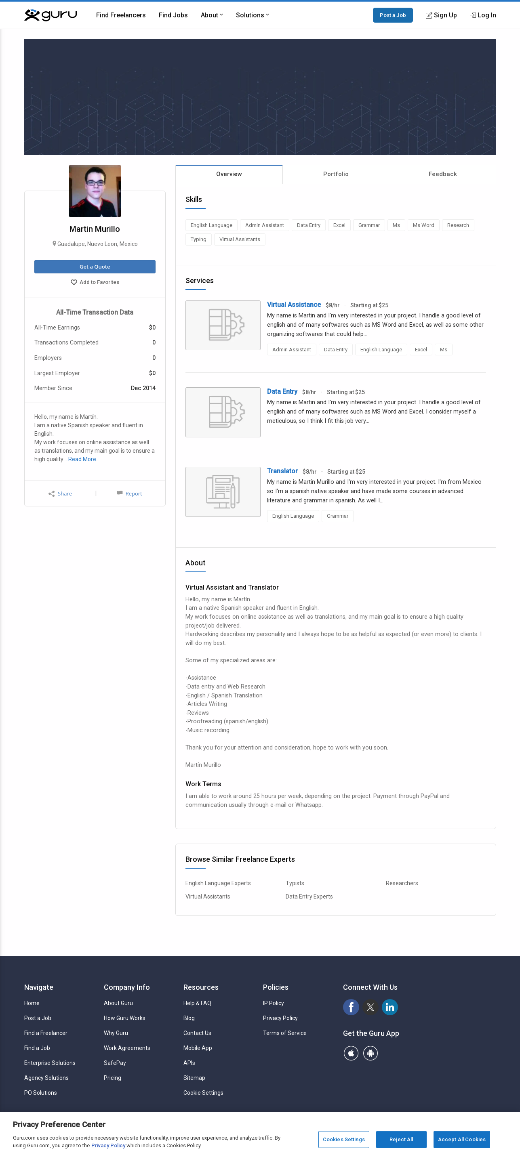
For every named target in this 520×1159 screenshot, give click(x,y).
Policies (275, 987)
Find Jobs (173, 15)
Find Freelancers (121, 15)
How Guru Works (124, 1018)
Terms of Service (285, 1033)
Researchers (402, 883)
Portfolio (336, 174)
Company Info (127, 987)
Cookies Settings (344, 1139)
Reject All (401, 1139)
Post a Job (393, 15)
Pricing (112, 1078)
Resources (201, 987)
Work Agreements (127, 1048)
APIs (189, 1063)
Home (32, 1003)
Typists (295, 883)
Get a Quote (95, 266)
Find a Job (37, 1048)
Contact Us (197, 1033)
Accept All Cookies (462, 1139)
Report (129, 493)
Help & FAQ (197, 1003)
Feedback (443, 174)
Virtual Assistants (207, 896)
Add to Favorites (95, 283)
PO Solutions (40, 1093)
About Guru (118, 1003)
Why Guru (116, 1033)
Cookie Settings (203, 1093)
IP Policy (273, 1003)
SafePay (115, 1063)
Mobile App (197, 1048)
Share (60, 494)
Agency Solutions (46, 1078)
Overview (229, 174)
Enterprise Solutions (50, 1063)
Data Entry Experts (309, 896)
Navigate (38, 987)
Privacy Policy (280, 1018)
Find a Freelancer (45, 1033)
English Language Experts (218, 883)
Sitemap (194, 1078)
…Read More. (81, 459)
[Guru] (50, 15)
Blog (189, 1018)
